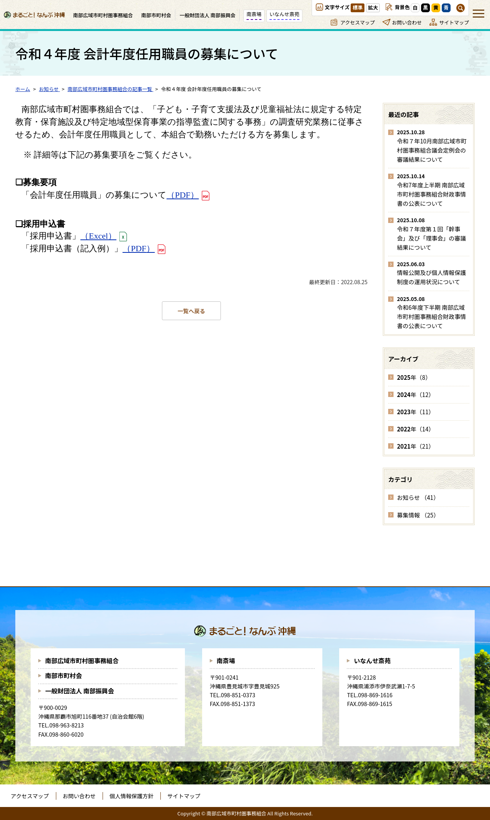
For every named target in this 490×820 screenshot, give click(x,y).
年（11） (415, 412)
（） (183, 195)
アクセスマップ (357, 22)
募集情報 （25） (418, 515)
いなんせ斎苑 (372, 660)
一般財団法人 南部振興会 (79, 690)
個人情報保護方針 (131, 796)
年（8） (414, 377)
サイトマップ (454, 22)
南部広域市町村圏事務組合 (82, 660)
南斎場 (226, 660)
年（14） (415, 429)
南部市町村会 (63, 675)
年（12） (415, 394)
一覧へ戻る (191, 311)
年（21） (415, 446)
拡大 (373, 7)
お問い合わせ (407, 22)
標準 (358, 7)
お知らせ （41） (418, 497)
